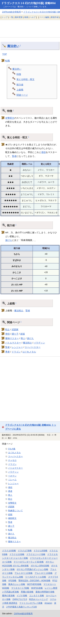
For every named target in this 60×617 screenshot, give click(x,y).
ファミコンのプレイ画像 (30, 603)
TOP (4, 54)
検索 (26, 17)
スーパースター (32, 347)
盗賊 (22, 334)
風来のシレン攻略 (16, 584)
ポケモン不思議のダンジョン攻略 (32, 569)
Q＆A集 (11, 449)
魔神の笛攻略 (8, 595)
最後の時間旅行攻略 (45, 592)
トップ (5, 17)
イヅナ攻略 (22, 595)
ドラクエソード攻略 (35, 554)
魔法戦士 (18, 310)
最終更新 (19, 17)
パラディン (39, 342)
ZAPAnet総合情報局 (11, 12)
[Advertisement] (30, 28)
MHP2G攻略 (37, 588)
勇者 (7, 351)
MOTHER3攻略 (34, 584)
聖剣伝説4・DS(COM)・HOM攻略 (34, 580)
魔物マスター (12, 338)
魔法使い (13, 46)
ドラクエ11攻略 (16, 554)
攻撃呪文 (9, 118)
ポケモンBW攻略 (21, 565)
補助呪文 (12, 518)
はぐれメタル (29, 351)
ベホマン (12, 476)
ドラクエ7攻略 (25, 550)
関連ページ (22, 95)
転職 (7, 60)
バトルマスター (13, 342)
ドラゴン (16, 351)
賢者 (14, 156)
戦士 (7, 329)
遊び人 (8, 240)
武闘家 (15, 329)
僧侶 (43, 152)
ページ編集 (44, 17)
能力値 (19, 84)
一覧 (11, 17)
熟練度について (15, 510)
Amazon (48, 603)
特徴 (18, 74)
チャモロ (12, 460)
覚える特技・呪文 (25, 79)
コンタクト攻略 (36, 595)
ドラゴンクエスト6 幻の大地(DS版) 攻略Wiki (28, 3)
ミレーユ (12, 479)
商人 (23, 338)
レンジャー (17, 347)
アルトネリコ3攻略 (44, 573)
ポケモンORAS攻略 (40, 565)
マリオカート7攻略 (20, 588)
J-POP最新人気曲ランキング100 (21, 607)
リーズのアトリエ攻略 (35, 577)
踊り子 (15, 334)
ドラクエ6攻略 (9, 550)
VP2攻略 (12, 580)
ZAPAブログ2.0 (19, 599)
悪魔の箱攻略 (27, 592)
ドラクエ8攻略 (40, 550)
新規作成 (55, 17)
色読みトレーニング (38, 599)
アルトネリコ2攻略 (24, 573)
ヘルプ (33, 17)
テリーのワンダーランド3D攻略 (29, 562)
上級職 (19, 89)
